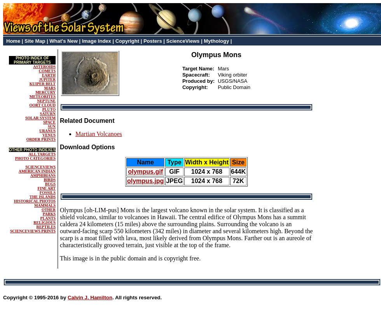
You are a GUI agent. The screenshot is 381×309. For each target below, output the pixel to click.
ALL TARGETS (42, 154)
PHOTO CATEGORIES (35, 158)
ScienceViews (183, 41)
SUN (52, 126)
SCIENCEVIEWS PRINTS (33, 231)
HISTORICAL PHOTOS (35, 201)
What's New (63, 41)
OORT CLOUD (42, 105)
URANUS (47, 131)
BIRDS (50, 180)
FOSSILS (48, 192)
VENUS (49, 135)
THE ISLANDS (43, 197)
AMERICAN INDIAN (37, 171)
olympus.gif (145, 171)
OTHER (49, 210)
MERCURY (45, 92)
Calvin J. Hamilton (90, 297)
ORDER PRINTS (41, 139)
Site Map (34, 41)
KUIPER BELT (43, 84)
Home (13, 41)
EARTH (49, 75)
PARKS (49, 214)
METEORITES (43, 96)
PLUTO (49, 109)
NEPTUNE (46, 101)
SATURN (48, 114)
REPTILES (46, 227)
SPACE (49, 122)
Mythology (216, 41)
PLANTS (48, 218)
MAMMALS (45, 205)
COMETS (47, 71)
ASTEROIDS (44, 67)
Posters (152, 41)
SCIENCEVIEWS (40, 167)
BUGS (50, 184)
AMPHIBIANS (43, 175)
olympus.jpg (145, 181)
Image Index (96, 41)
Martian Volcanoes (98, 134)
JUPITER (47, 79)
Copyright (127, 41)
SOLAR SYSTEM (40, 118)
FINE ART (46, 188)
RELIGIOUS (44, 222)
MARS (50, 88)
